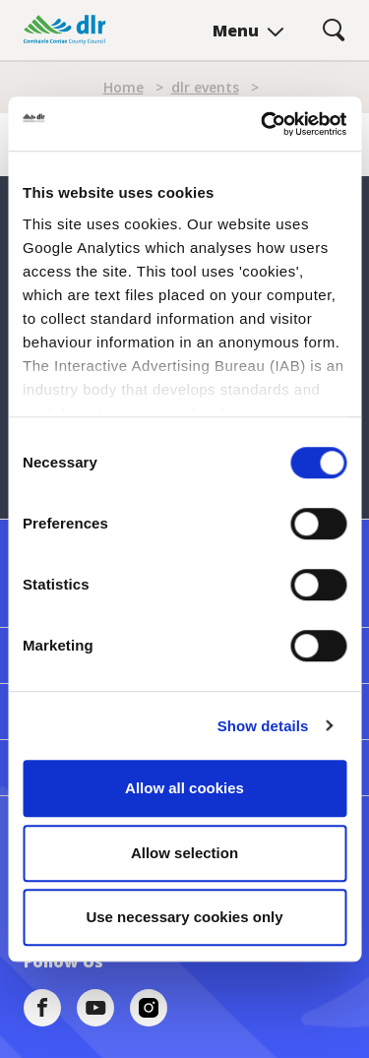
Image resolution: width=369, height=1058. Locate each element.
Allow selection (184, 852)
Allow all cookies (184, 787)
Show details (263, 725)
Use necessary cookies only (184, 916)
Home (123, 87)
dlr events (205, 87)
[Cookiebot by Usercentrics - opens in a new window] (262, 124)
